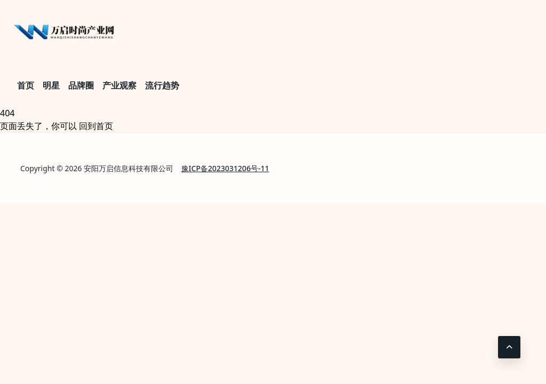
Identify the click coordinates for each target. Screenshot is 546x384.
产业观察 (119, 85)
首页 (25, 85)
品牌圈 (81, 85)
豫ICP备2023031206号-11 (225, 168)
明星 (51, 85)
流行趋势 (162, 85)
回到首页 (96, 126)
